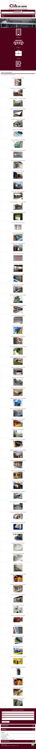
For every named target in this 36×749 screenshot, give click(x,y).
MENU (3, 16)
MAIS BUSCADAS (5, 741)
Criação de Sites (13, 745)
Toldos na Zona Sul (5, 74)
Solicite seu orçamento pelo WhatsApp (18, 9)
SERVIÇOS (4, 729)
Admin (17, 745)
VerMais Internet (7, 745)
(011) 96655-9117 (17, 10)
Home (1, 74)
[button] (2, 23)
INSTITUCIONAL (5, 725)
